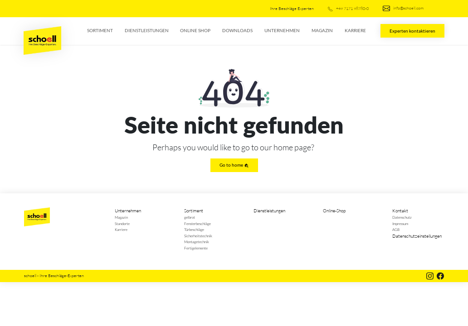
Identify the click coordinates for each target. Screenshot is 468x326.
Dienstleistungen (147, 30)
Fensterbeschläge (197, 223)
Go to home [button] (234, 165)
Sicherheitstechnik (198, 235)
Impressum (400, 223)
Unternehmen (282, 30)
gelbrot (189, 217)
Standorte (122, 223)
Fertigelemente (196, 247)
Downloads (237, 30)
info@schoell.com (403, 8)
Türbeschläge (194, 229)
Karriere (355, 30)
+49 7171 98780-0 (348, 8)
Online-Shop (334, 211)
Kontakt (400, 211)
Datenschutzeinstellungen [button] (417, 236)
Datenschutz (402, 217)
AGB (396, 229)
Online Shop (195, 30)
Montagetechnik (196, 241)
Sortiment (100, 30)
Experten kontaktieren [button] (412, 31)
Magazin (322, 30)
